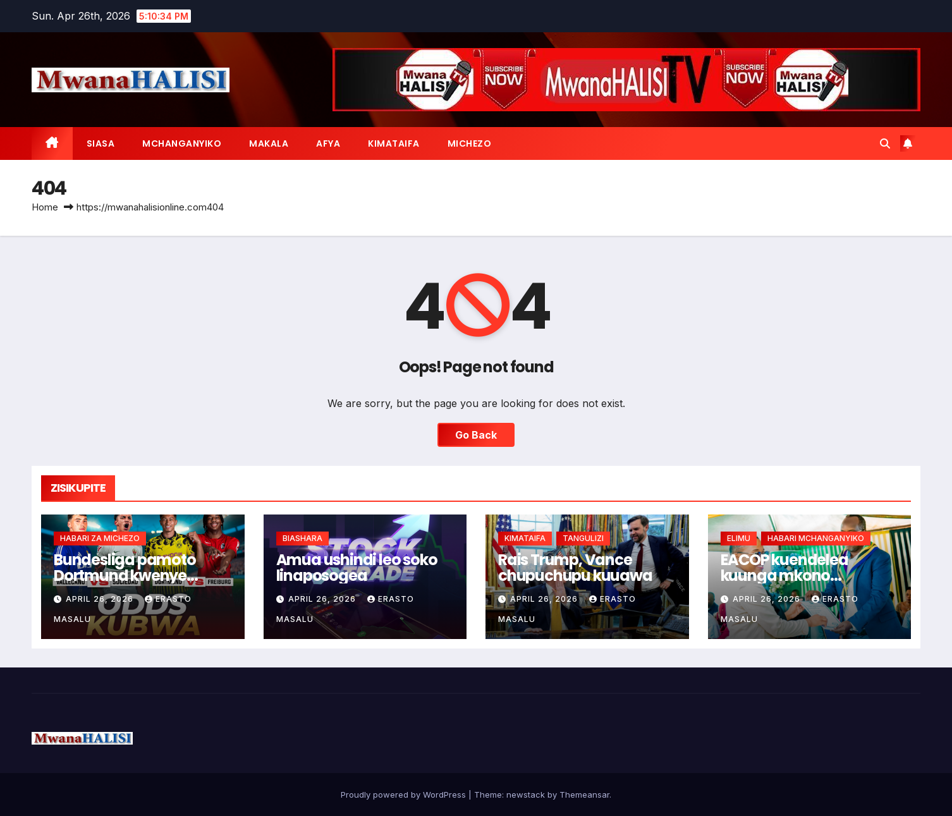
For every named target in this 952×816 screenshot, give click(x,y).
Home (45, 207)
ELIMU (738, 538)
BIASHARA (302, 538)
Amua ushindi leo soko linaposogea (356, 567)
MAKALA (268, 143)
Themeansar (584, 794)
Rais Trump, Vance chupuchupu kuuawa (575, 567)
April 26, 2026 (101, 599)
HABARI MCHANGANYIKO (815, 538)
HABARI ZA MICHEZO (100, 538)
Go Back (476, 435)
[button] (885, 143)
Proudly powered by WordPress (404, 794)
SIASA (101, 143)
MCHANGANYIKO (181, 143)
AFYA (328, 143)
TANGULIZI (583, 538)
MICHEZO (470, 143)
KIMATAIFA (394, 143)
